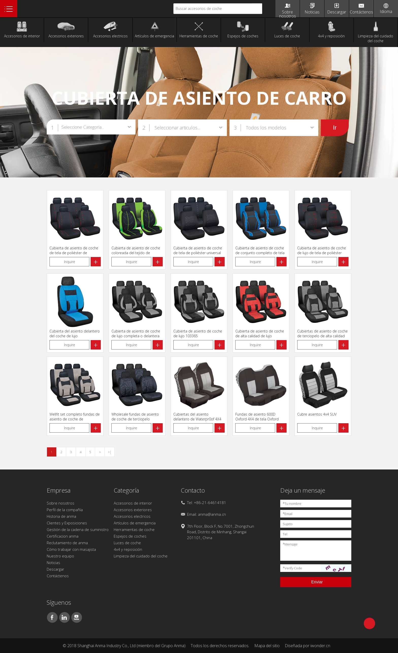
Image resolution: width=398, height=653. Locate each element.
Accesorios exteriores (133, 509)
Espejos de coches (130, 536)
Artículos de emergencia (135, 522)
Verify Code (292, 568)
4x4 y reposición (128, 549)
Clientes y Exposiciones (67, 522)
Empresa (59, 490)
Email (287, 513)
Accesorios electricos (132, 516)
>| (109, 452)
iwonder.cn (320, 645)
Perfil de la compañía (65, 509)
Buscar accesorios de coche (199, 8)
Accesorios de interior (133, 503)
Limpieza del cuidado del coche (141, 555)
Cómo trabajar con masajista (71, 549)
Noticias (53, 562)
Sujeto (288, 524)
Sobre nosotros (60, 503)
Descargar (55, 569)
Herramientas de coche (134, 529)
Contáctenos (58, 575)
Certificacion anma (62, 536)
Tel (285, 534)
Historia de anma (61, 516)
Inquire (69, 261)
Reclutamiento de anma (67, 542)
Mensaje (290, 544)
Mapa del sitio (267, 645)
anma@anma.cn (212, 514)
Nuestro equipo (60, 555)
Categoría (126, 490)
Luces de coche (127, 542)
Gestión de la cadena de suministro (78, 529)
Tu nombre (292, 503)
